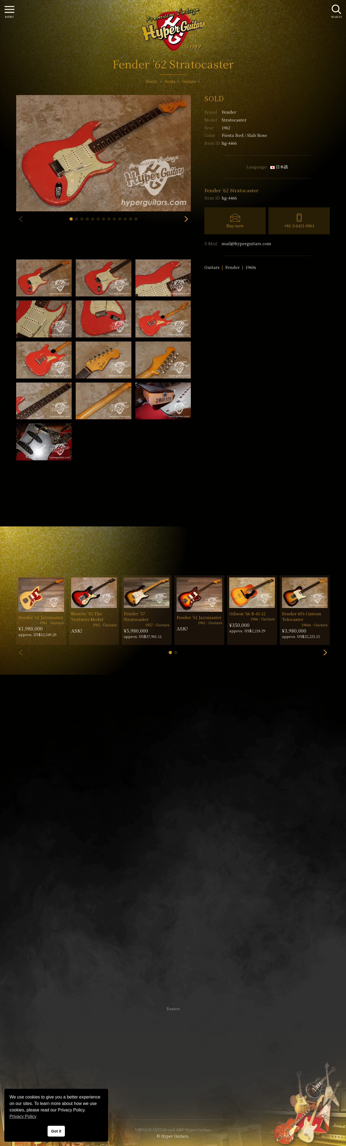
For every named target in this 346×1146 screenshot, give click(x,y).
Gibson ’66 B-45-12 (247, 613)
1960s (250, 267)
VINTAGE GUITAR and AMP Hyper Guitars (173, 1129)
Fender (229, 112)
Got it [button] (56, 1131)
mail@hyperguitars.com (246, 243)
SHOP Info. (173, 847)
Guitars (211, 267)
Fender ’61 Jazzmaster (40, 617)
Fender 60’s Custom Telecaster (301, 616)
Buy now (235, 225)
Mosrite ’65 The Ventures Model (87, 616)
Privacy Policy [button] (22, 1116)
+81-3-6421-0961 (299, 225)
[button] (71, 219)
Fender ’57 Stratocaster (136, 616)
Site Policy (173, 1099)
